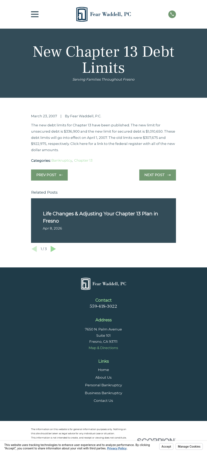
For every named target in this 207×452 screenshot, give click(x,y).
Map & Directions (103, 348)
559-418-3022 (103, 306)
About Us (103, 377)
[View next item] (53, 249)
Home (103, 370)
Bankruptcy (61, 160)
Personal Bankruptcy (103, 385)
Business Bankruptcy (103, 393)
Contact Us (103, 401)
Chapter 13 (83, 160)
